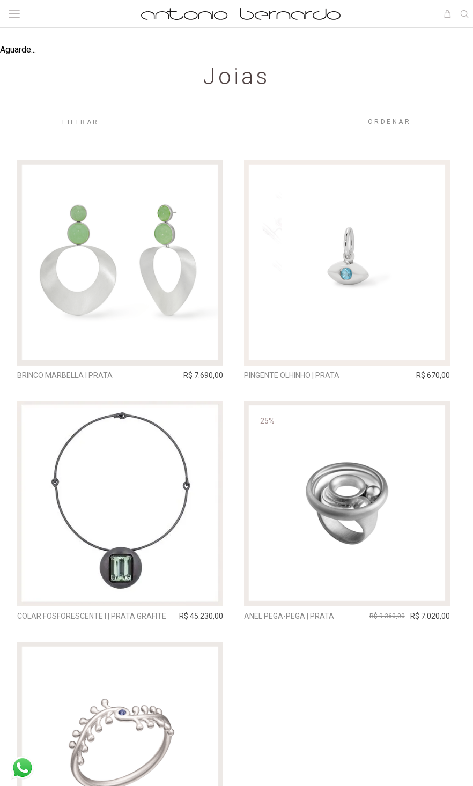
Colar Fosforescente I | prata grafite (92, 617)
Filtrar (80, 122)
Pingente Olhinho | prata (296, 375)
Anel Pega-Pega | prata (293, 617)
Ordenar (389, 121)
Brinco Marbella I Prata (66, 375)
